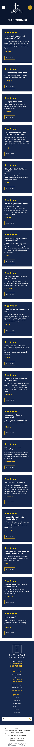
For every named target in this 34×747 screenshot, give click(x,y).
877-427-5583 (17, 663)
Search (5, 719)
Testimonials (17, 707)
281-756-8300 (17, 666)
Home (17, 698)
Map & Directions (17, 680)
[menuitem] (12, 740)
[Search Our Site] (30, 719)
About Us (17, 701)
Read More (10, 57)
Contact (17, 710)
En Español (17, 713)
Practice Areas (17, 704)
